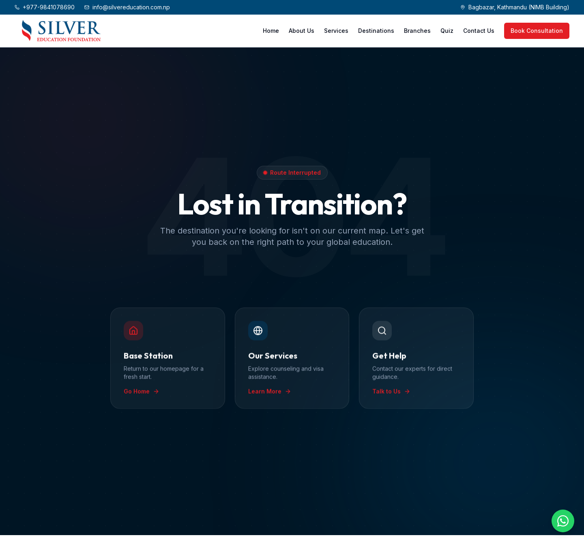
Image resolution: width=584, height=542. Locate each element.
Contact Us (478, 30)
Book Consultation (537, 30)
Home (271, 30)
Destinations (376, 30)
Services (336, 30)
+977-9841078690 (45, 7)
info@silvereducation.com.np (127, 7)
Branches (417, 30)
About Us (301, 30)
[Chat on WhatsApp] (563, 521)
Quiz (446, 30)
